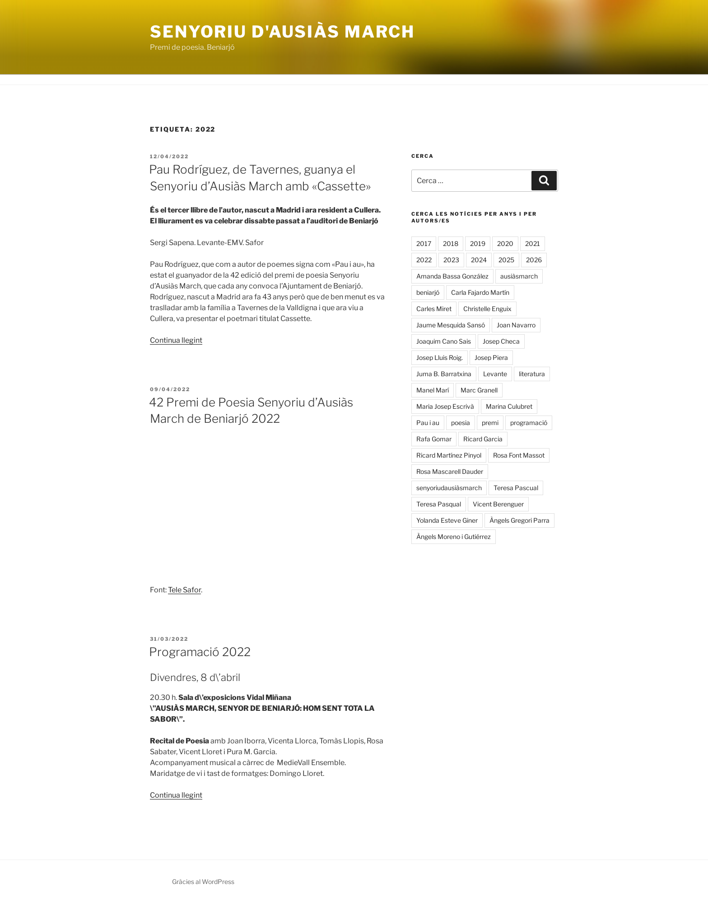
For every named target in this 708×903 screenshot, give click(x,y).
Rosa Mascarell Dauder (449, 471)
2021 (532, 243)
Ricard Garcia (483, 439)
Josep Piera (491, 357)
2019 (477, 243)
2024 (479, 260)
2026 (534, 260)
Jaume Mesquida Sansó (450, 325)
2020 (505, 243)
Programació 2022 (200, 652)
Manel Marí (432, 390)
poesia (460, 422)
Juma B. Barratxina (443, 374)
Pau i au (427, 422)
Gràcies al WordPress (203, 881)
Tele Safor (184, 590)
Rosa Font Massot (519, 455)
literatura (532, 374)
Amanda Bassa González (452, 276)
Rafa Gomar (434, 439)
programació (528, 422)
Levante (495, 374)
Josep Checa (501, 341)
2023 (451, 260)
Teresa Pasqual (438, 504)
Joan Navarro (516, 325)
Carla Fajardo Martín (480, 292)
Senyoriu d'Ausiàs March (282, 32)
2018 (450, 243)
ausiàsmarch (519, 276)
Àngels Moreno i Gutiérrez (453, 536)
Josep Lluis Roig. (439, 357)
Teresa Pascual (516, 488)
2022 (424, 260)
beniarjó (427, 292)
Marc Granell (479, 390)
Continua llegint (176, 340)
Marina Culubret (509, 406)
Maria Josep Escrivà (445, 406)
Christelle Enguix (487, 308)
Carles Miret (434, 308)
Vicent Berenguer (498, 504)
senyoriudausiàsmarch (449, 488)
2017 (423, 243)
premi (490, 422)
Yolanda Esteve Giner (447, 520)
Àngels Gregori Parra (519, 520)
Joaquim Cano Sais (443, 341)
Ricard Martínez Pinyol (448, 455)
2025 (506, 260)
